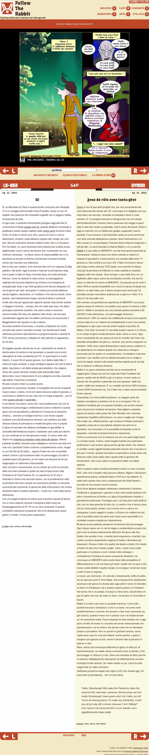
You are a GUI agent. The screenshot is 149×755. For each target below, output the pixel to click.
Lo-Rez (5, 526)
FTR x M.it (141, 14)
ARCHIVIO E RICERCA (46, 175)
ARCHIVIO (108, 8)
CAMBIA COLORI (139, 1)
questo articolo (15, 400)
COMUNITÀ (140, 8)
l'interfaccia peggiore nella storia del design (35, 439)
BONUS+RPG (106, 14)
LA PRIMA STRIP (103, 175)
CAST (124, 8)
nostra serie (49, 231)
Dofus (80, 207)
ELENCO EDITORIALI (75, 175)
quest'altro (30, 400)
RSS (84, 735)
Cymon (80, 724)
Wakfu (80, 251)
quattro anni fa (31, 227)
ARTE (124, 14)
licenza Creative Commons (136, 751)
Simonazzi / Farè (140, 748)
